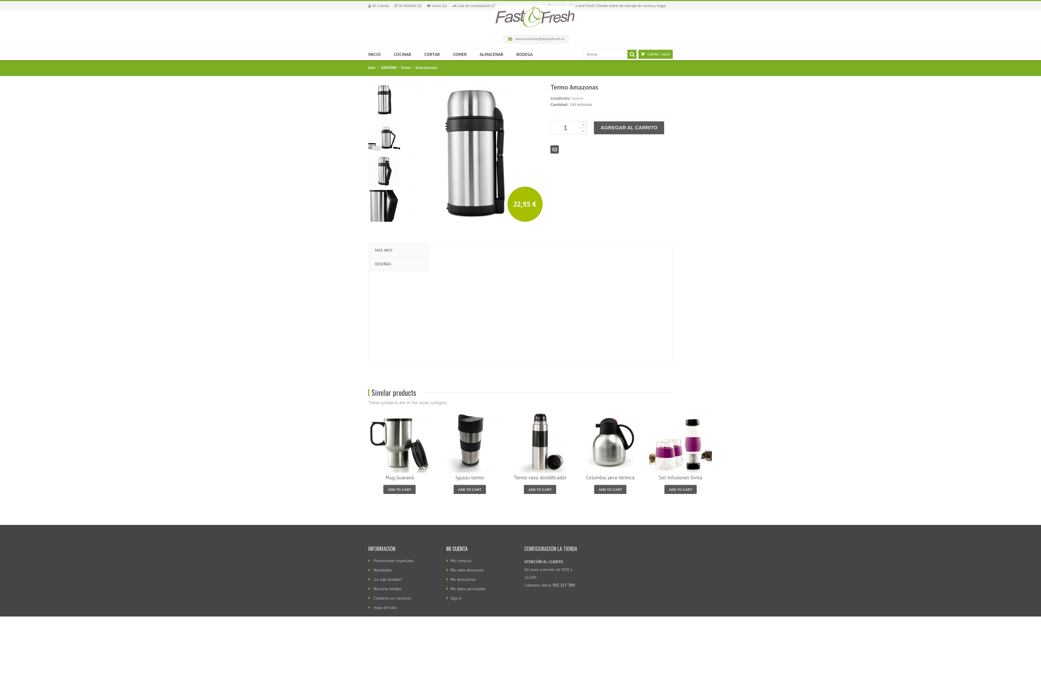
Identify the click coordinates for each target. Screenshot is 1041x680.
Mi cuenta (457, 548)
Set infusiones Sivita (680, 477)
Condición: (560, 98)
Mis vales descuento (467, 570)
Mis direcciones (463, 579)
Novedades (382, 570)
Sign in (455, 598)
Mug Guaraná (399, 477)
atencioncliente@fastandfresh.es (539, 39)
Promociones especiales (393, 560)
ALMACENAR (388, 67)
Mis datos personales (468, 588)
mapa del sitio (385, 607)
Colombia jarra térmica (610, 477)
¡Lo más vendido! (387, 579)
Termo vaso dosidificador (540, 477)
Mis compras (461, 560)
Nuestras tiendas (387, 588)
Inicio (371, 67)
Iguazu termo (469, 477)
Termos (406, 67)
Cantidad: (559, 104)
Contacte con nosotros (392, 598)
